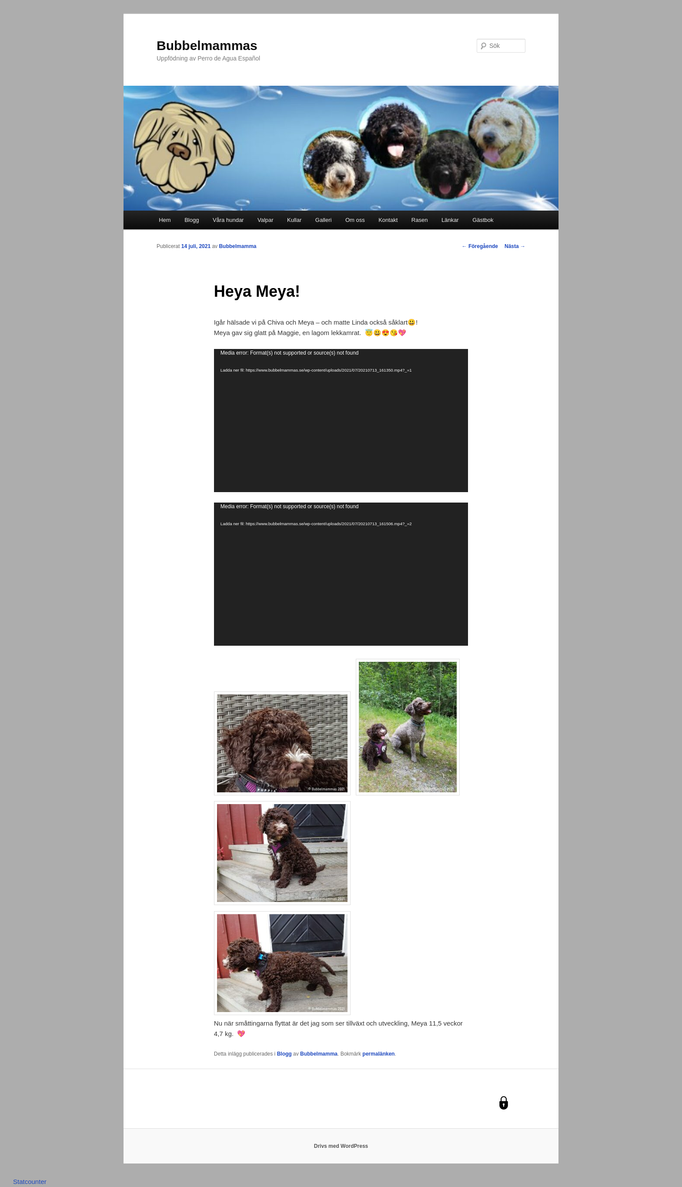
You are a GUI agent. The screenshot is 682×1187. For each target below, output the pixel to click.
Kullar (294, 220)
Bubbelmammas (207, 45)
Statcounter (30, 1181)
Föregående (480, 246)
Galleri (323, 220)
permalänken (378, 1054)
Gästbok (482, 220)
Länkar (450, 220)
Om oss (355, 220)
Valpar (265, 220)
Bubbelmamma (237, 246)
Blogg (191, 220)
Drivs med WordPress (341, 1146)
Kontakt (388, 220)
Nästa (515, 246)
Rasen (419, 220)
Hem (164, 220)
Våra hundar (228, 220)
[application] (341, 420)
